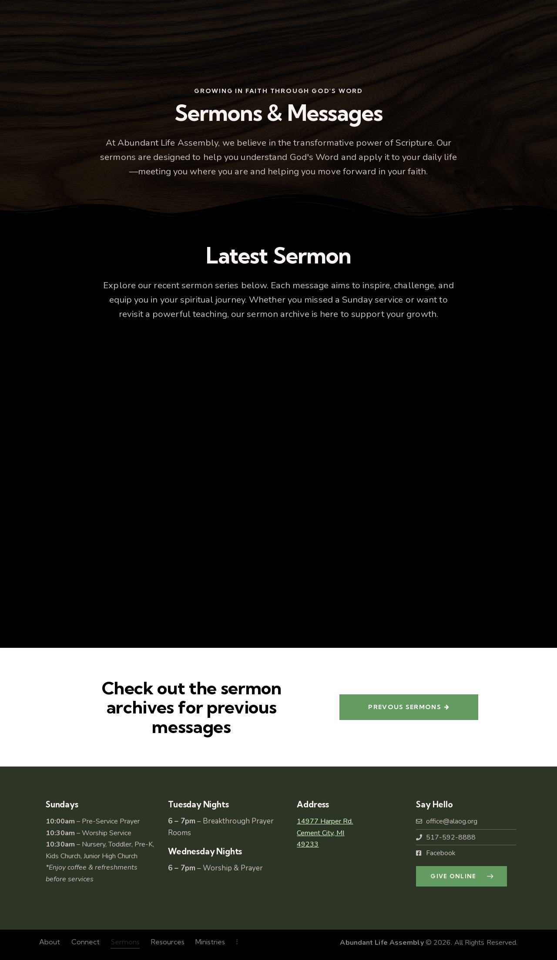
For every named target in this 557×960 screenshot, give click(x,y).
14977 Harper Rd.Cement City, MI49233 (325, 833)
